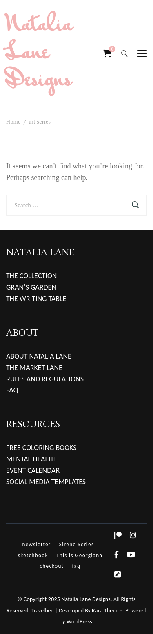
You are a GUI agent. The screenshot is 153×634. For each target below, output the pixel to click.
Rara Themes (107, 610)
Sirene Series (76, 544)
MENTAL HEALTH (31, 458)
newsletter (36, 544)
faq (76, 566)
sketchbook (33, 555)
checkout (52, 566)
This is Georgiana (79, 555)
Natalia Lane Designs (39, 53)
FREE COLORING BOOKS (41, 447)
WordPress (79, 621)
